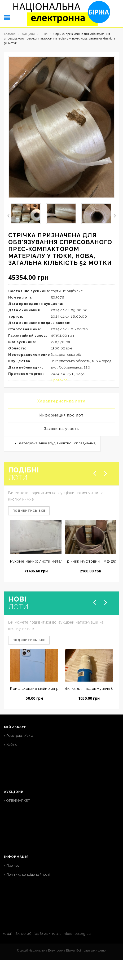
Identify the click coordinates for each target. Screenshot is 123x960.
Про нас (12, 865)
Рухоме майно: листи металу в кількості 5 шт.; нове (59, 561)
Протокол (59, 380)
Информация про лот (61, 415)
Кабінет (12, 745)
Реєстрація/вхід (19, 736)
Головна (10, 34)
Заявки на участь (61, 429)
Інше (44, 34)
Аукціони (28, 34)
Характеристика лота (61, 401)
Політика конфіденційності (28, 874)
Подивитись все (28, 510)
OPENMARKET (18, 801)
